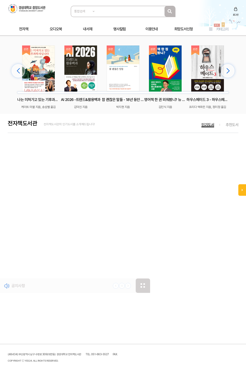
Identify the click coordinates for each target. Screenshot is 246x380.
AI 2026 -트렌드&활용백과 (81, 99)
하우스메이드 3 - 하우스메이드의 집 (207, 99)
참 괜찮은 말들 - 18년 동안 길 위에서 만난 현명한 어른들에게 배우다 (123, 99)
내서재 (87, 29)
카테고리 (222, 29)
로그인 (236, 14)
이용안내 (151, 29)
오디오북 (56, 29)
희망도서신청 (183, 29)
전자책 (23, 29)
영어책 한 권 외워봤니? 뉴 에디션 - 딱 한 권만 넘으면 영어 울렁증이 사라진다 (165, 99)
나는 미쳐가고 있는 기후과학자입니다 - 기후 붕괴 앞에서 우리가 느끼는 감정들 (38, 99)
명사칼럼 (119, 29)
